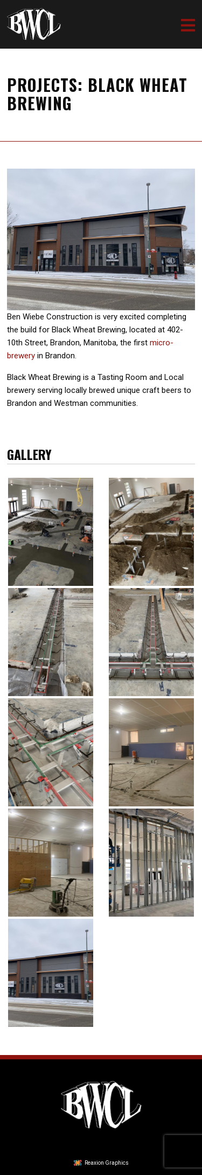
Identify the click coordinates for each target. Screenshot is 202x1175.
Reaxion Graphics (107, 1163)
